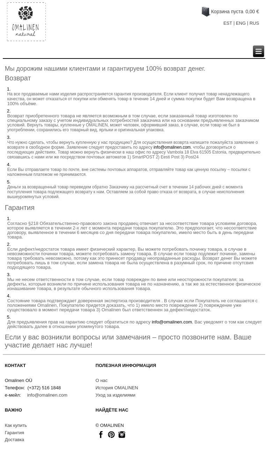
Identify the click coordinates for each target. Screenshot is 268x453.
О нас (102, 380)
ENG (241, 23)
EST (227, 23)
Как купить (16, 425)
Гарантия (14, 432)
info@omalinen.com (172, 147)
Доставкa (14, 439)
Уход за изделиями (115, 395)
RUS (254, 23)
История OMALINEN (117, 387)
